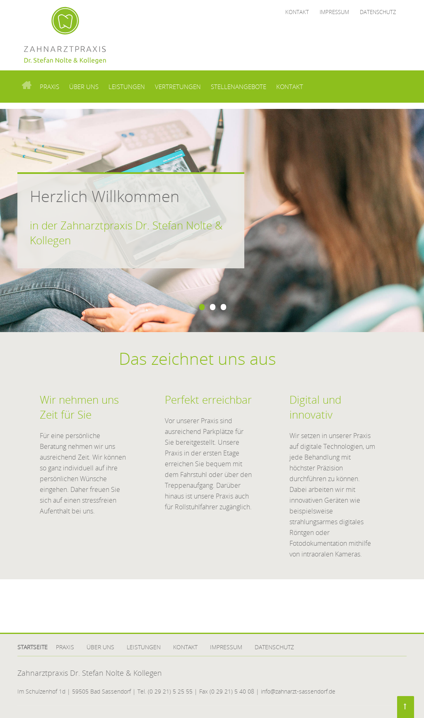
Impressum (334, 12)
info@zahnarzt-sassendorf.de (298, 691)
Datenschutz (378, 12)
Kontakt (297, 12)
